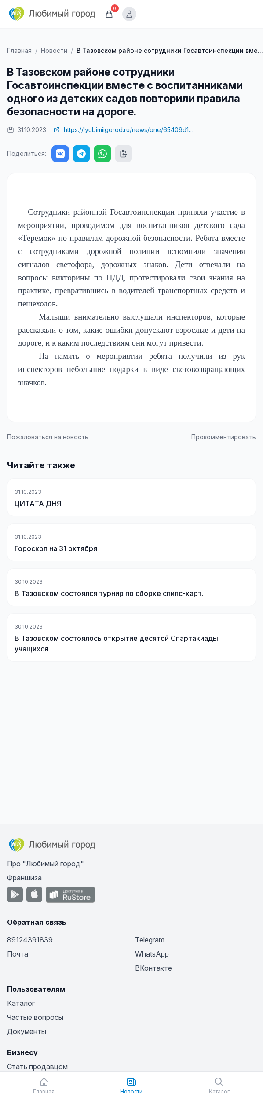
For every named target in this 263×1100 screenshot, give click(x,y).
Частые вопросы (35, 1017)
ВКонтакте (153, 968)
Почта (17, 953)
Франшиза (24, 877)
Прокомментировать (223, 437)
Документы (26, 1031)
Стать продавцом (37, 1066)
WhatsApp (152, 953)
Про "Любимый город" (45, 863)
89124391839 (30, 939)
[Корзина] (109, 14)
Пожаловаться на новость (47, 437)
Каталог (21, 1003)
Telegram (149, 939)
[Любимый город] (52, 14)
